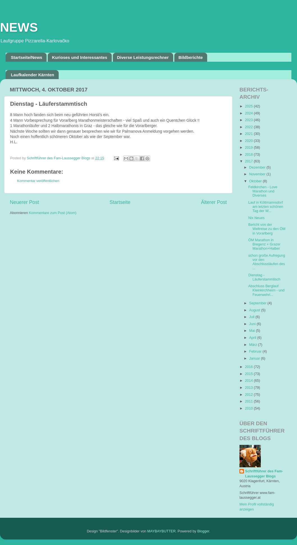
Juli (252, 317)
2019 (249, 148)
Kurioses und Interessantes (79, 57)
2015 (249, 374)
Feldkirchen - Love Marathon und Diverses (262, 191)
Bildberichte (191, 57)
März (253, 345)
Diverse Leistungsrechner (143, 57)
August (255, 310)
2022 (249, 127)
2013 (249, 388)
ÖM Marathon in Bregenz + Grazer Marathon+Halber (264, 244)
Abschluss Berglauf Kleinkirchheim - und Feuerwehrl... (266, 290)
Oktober (256, 181)
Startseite (119, 202)
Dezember (258, 167)
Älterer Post (214, 202)
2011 (249, 401)
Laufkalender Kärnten (32, 74)
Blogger (203, 531)
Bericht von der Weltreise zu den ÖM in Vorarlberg (266, 229)
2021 (249, 134)
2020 (249, 141)
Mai (252, 331)
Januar (255, 358)
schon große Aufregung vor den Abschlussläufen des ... (266, 262)
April (253, 338)
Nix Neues (256, 218)
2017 (249, 161)
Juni (253, 324)
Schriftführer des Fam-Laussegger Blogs (264, 473)
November (258, 174)
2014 (249, 381)
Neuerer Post (24, 202)
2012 (249, 395)
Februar (256, 351)
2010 (249, 408)
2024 (249, 113)
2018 (249, 155)
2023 (249, 120)
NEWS (19, 27)
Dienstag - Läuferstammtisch (264, 277)
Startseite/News (26, 57)
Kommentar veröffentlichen (38, 181)
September (258, 303)
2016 (249, 367)
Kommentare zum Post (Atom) (52, 213)
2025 (249, 106)
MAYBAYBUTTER (161, 531)
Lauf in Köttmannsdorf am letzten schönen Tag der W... (265, 207)
